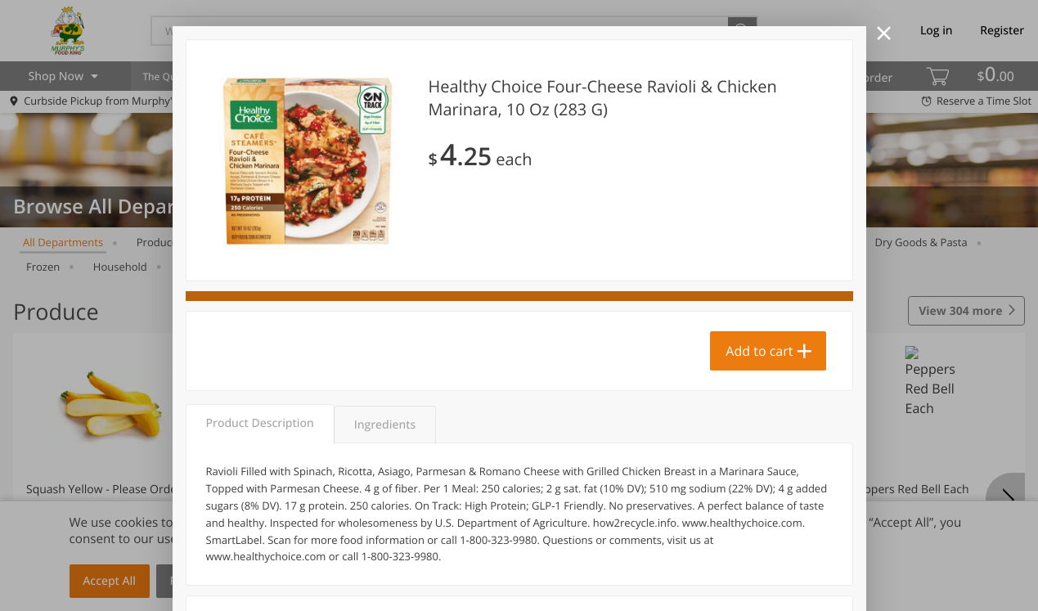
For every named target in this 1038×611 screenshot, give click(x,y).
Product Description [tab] (260, 423)
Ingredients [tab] (385, 425)
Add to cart (759, 351)
